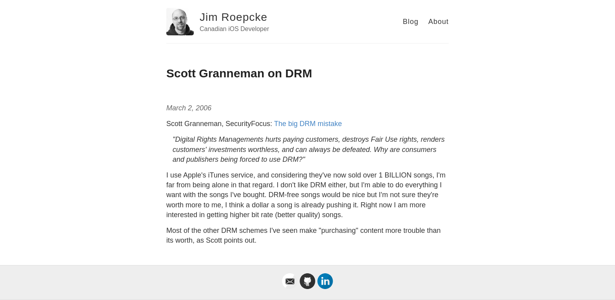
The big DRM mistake (308, 124)
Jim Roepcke (233, 17)
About (438, 22)
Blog (410, 22)
